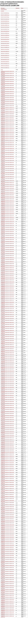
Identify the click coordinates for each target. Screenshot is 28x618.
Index (2, 69)
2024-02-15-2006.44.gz (5, 37)
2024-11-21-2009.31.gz (5, 47)
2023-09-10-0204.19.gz (5, 23)
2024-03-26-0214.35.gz (5, 39)
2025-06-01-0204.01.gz (5, 55)
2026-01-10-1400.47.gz (5, 67)
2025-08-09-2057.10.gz (5, 59)
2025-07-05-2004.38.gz (5, 57)
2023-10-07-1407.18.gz (5, 27)
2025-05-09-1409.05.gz (5, 51)
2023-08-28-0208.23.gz (5, 21)
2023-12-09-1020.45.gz (5, 31)
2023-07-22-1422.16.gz (5, 19)
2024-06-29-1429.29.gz (5, 45)
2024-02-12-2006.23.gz (5, 33)
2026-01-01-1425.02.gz (5, 65)
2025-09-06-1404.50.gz (5, 61)
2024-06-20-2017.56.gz (5, 43)
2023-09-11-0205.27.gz (5, 25)
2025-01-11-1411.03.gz (5, 49)
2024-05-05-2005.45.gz (5, 41)
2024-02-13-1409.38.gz (5, 35)
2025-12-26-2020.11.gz (5, 63)
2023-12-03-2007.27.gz (5, 29)
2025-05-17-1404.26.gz (5, 53)
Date (22, 8)
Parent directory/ (4, 9)
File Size (17, 8)
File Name (3, 8)
